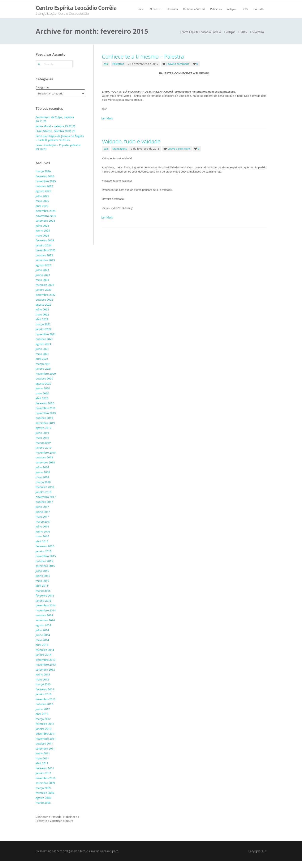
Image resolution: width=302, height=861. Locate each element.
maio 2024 (42, 235)
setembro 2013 (45, 669)
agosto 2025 (43, 191)
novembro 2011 (46, 739)
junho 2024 (43, 230)
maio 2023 (42, 280)
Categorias (42, 87)
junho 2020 (43, 388)
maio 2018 (42, 477)
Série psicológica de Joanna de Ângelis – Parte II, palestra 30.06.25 (60, 138)
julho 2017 (42, 507)
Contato (259, 9)
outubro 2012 (44, 704)
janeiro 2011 (43, 773)
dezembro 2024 (46, 211)
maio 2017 (42, 516)
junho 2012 (43, 709)
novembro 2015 (46, 556)
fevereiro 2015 (45, 595)
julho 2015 (42, 571)
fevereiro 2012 (45, 724)
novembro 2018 (46, 452)
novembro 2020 (46, 374)
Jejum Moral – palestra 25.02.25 (56, 126)
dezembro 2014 (46, 605)
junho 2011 (43, 753)
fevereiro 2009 (45, 793)
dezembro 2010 (46, 778)
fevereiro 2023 (45, 285)
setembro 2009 (45, 783)
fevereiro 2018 (45, 487)
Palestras (216, 9)
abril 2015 (42, 586)
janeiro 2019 (43, 447)
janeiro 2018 (43, 492)
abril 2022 (42, 319)
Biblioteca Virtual (194, 9)
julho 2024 (42, 226)
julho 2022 (42, 309)
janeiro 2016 (43, 551)
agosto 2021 (43, 344)
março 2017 (43, 521)
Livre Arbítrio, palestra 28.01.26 (55, 131)
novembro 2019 (46, 413)
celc (106, 64)
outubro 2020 (44, 378)
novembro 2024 (46, 216)
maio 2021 (42, 354)
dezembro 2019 (46, 408)
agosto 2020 (43, 383)
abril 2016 (42, 541)
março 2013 (43, 684)
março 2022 (43, 324)
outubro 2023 (44, 255)
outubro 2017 (44, 502)
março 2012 (43, 719)
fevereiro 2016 (45, 546)
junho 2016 (43, 531)
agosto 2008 (43, 798)
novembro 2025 (46, 181)
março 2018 (43, 482)
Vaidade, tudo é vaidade (131, 141)
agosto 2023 (43, 265)
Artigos (231, 9)
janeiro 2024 (43, 245)
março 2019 (43, 443)
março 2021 (43, 364)
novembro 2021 (46, 334)
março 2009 (43, 788)
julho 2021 (42, 349)
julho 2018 (42, 467)
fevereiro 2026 (45, 176)
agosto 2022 (43, 304)
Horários (172, 9)
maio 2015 (42, 581)
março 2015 (43, 591)
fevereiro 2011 (45, 768)
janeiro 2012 (43, 729)
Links (245, 9)
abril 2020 (42, 398)
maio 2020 (42, 393)
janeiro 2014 (43, 655)
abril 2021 (42, 359)
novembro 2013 (46, 664)
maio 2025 (42, 201)
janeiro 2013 (43, 694)
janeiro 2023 (43, 290)
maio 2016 (42, 536)
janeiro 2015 (43, 600)
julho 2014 (42, 630)
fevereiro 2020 (45, 403)
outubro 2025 (44, 186)
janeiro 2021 (43, 368)
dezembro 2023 (46, 250)
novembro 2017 (46, 497)
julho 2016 (42, 526)
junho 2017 (43, 512)
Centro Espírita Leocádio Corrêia (76, 8)
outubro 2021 (44, 339)
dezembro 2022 (46, 295)
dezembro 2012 (46, 699)
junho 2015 (43, 576)
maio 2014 (42, 640)
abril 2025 (42, 206)
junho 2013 (43, 674)
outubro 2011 (44, 743)
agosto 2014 (43, 625)
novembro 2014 (46, 610)
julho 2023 (42, 270)
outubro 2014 (44, 615)
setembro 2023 (45, 260)
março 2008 (43, 803)
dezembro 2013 (46, 660)
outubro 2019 (44, 418)
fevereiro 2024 (45, 240)
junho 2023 (43, 275)
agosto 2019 (43, 428)
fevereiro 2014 (45, 650)
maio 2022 (42, 314)
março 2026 (43, 171)
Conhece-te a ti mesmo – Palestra (143, 56)
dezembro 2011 (46, 733)
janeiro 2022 (43, 329)
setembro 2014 (45, 620)
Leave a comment (177, 64)
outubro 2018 (44, 457)
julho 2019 (42, 433)
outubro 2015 (44, 561)
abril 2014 (42, 645)
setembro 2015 (45, 566)
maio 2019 (42, 438)
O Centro (155, 9)
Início (141, 9)
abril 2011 (42, 763)
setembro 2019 (45, 423)
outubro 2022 (44, 299)
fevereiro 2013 (45, 689)
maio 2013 (42, 679)
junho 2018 (43, 472)
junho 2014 (43, 635)
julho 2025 (42, 196)
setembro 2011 (45, 748)
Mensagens (119, 148)
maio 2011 (42, 758)
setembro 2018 (45, 462)
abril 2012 (42, 714)
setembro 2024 (45, 220)
